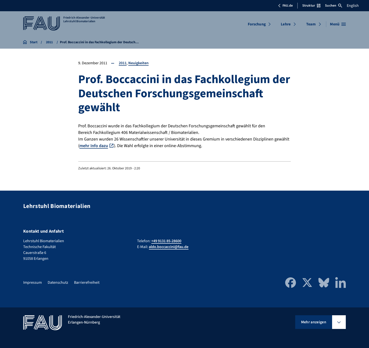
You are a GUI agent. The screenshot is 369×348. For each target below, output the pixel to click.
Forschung (257, 24)
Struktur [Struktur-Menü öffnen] (311, 5)
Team (311, 24)
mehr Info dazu (93, 146)
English (353, 5)
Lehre (286, 24)
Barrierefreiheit (86, 282)
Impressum (32, 282)
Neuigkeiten (138, 63)
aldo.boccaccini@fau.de (168, 247)
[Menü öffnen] (338, 24)
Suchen (333, 5)
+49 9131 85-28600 (166, 241)
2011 (123, 63)
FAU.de (285, 5)
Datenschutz (58, 282)
